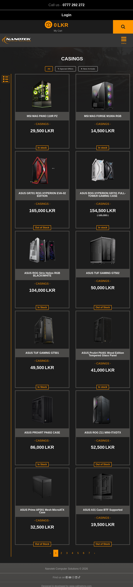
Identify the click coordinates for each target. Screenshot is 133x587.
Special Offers (66, 69)
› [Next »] (94, 553)
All (49, 69)
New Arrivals (89, 69)
